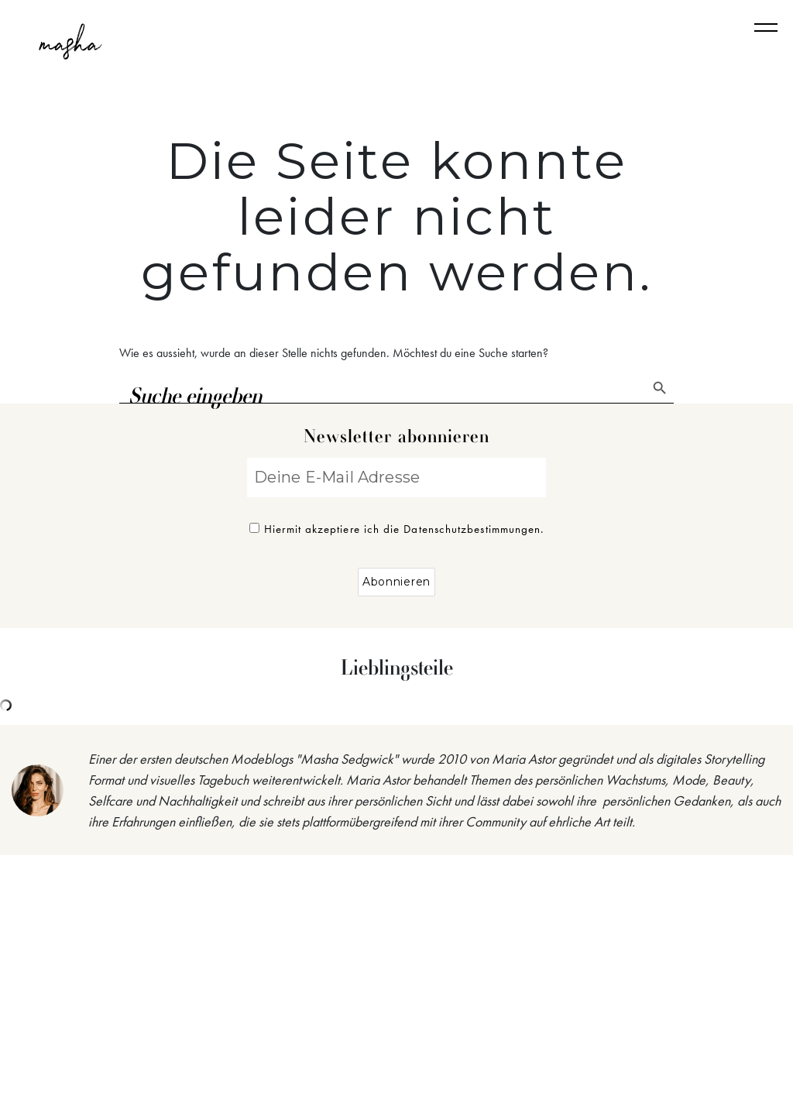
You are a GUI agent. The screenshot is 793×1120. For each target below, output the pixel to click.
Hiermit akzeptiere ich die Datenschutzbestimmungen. (396, 529)
